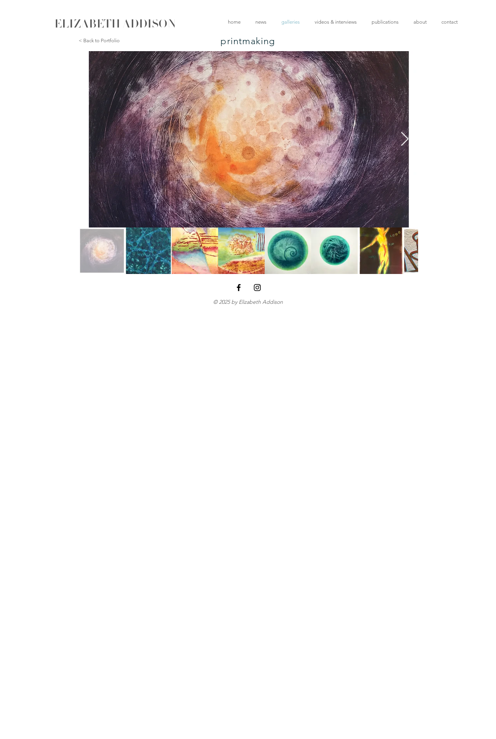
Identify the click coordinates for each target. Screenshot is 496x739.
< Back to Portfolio (99, 40)
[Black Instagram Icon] (257, 287)
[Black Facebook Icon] (238, 287)
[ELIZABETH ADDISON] (115, 24)
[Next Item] (404, 139)
